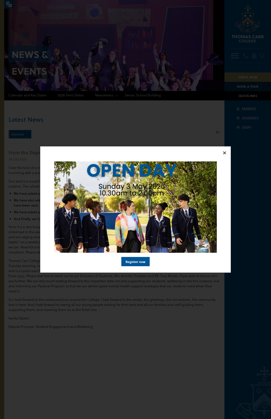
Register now (135, 261)
